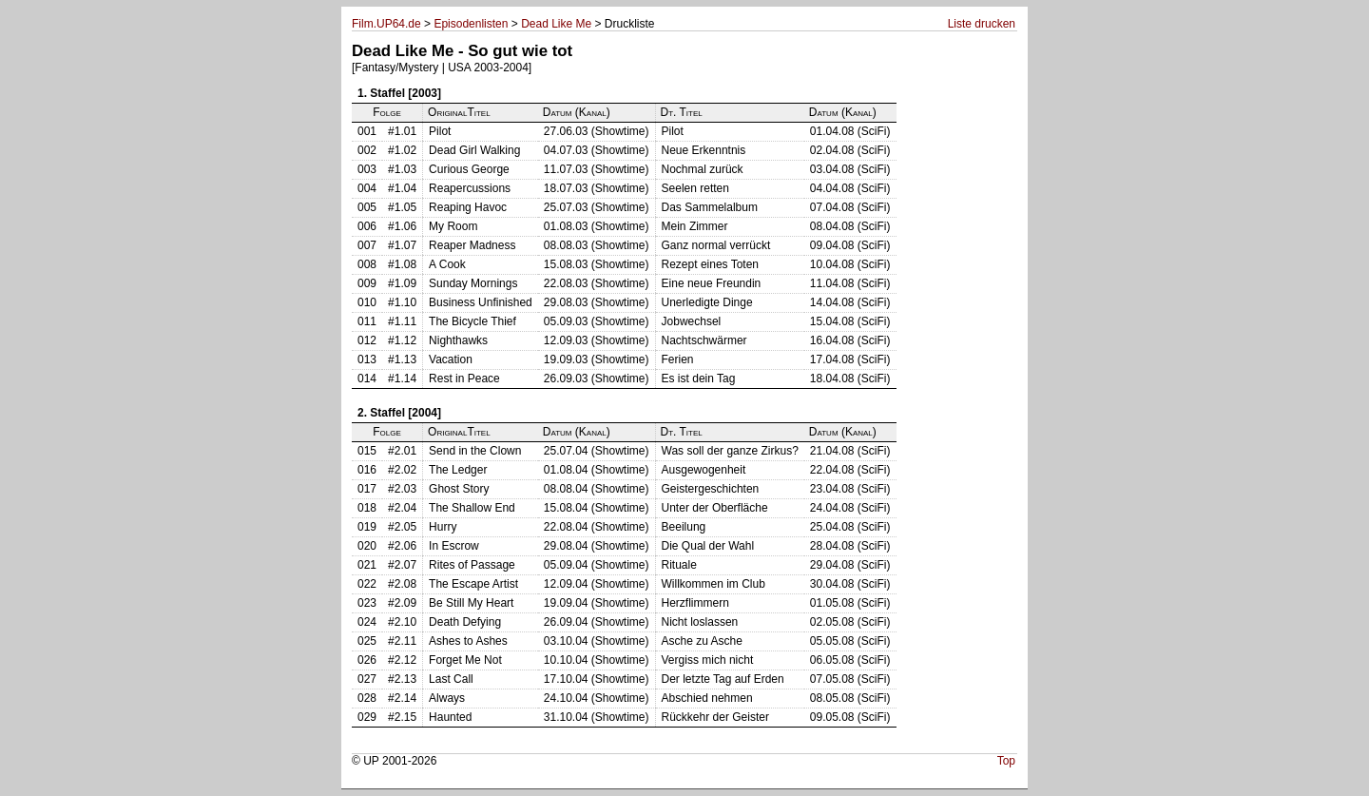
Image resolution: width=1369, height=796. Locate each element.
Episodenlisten (471, 23)
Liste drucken (981, 23)
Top (1006, 760)
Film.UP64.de (386, 23)
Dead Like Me (556, 23)
